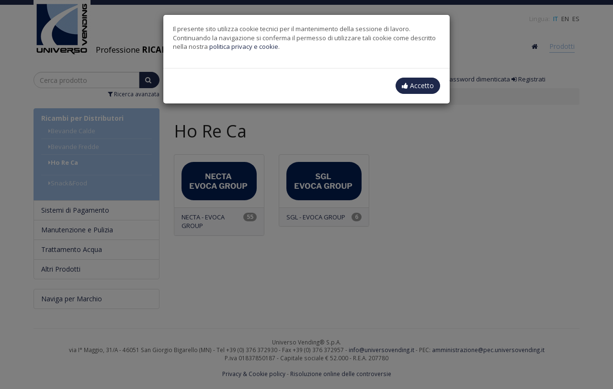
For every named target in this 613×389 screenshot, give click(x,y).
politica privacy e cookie (243, 46)
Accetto (418, 85)
